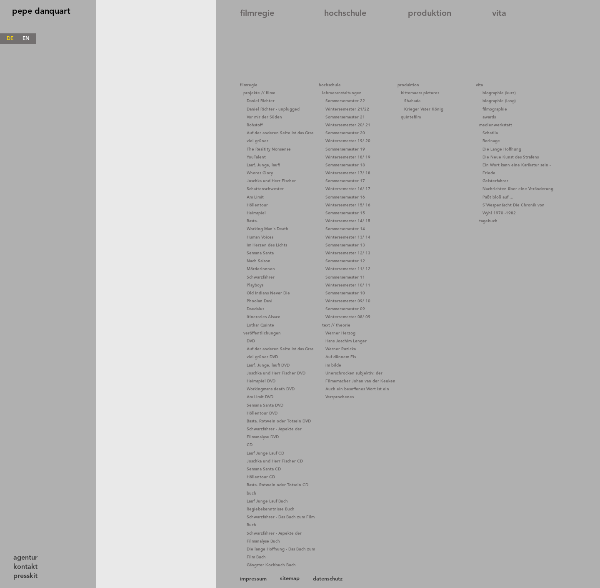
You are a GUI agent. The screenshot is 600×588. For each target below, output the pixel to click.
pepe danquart (41, 12)
